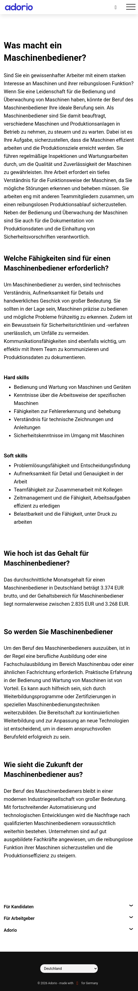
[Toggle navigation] (131, 7)
